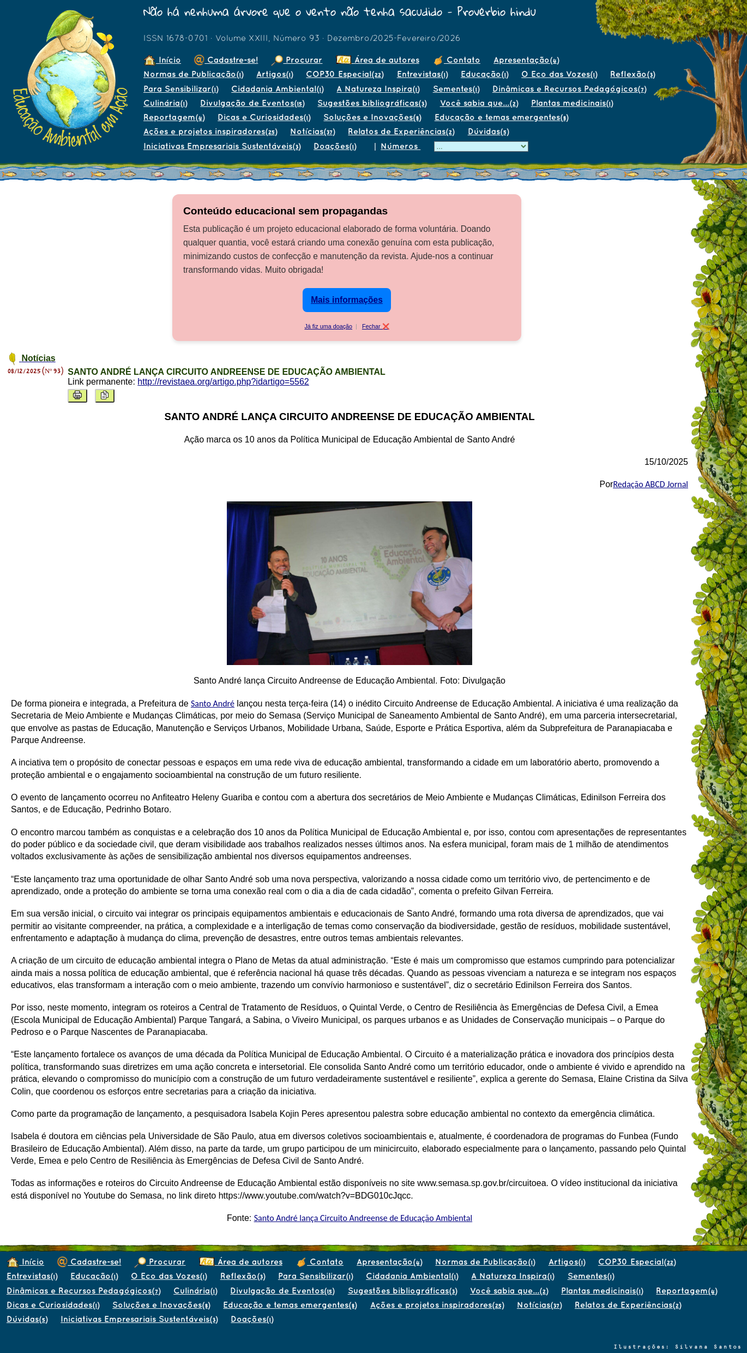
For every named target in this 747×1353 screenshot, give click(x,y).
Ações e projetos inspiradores (210, 131)
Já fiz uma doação (328, 326)
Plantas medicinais (572, 102)
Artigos (274, 74)
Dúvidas (488, 131)
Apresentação (526, 59)
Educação (484, 74)
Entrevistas (422, 74)
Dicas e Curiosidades (264, 117)
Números (400, 146)
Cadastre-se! (226, 59)
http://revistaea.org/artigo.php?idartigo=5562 (223, 381)
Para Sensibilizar (180, 88)
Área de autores (377, 59)
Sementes (456, 88)
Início (162, 59)
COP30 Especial (344, 74)
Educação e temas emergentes (501, 117)
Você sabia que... (479, 102)
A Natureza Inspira (377, 88)
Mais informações (347, 299)
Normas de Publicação (193, 74)
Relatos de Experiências (401, 131)
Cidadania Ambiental (277, 88)
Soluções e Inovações (372, 117)
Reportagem (173, 117)
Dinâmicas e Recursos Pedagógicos (569, 88)
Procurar (296, 59)
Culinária (165, 102)
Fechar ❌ (375, 326)
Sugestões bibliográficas (371, 102)
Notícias (312, 131)
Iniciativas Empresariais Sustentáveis (221, 146)
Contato (456, 59)
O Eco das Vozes (559, 74)
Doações (335, 146)
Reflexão (632, 74)
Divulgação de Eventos (252, 102)
